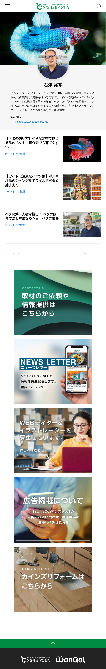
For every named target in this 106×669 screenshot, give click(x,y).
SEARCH (99, 6)
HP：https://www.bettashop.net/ (29, 121)
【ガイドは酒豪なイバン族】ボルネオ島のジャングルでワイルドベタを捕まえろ (32, 180)
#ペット (10, 153)
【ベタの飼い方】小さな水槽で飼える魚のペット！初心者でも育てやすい (32, 143)
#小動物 (21, 153)
